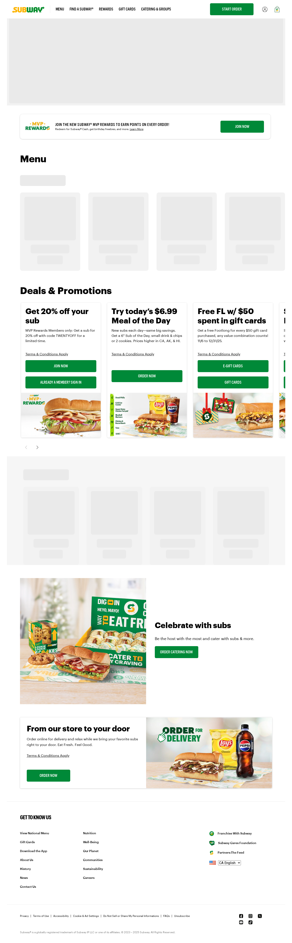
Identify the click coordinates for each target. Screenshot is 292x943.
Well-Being (91, 842)
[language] (229, 862)
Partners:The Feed (226, 852)
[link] (31, 9)
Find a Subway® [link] (81, 9)
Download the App (33, 851)
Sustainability (93, 869)
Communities (93, 860)
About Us (26, 860)
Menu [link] (60, 9)
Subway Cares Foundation (232, 843)
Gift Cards (233, 382)
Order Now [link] (48, 775)
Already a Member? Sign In (61, 382)
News (24, 877)
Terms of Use (41, 916)
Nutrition (89, 833)
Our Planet (90, 851)
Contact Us (28, 886)
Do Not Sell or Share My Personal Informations (131, 916)
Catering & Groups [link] (156, 9)
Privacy (24, 916)
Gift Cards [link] (127, 9)
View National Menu (34, 833)
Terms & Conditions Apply (46, 354)
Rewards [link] (106, 9)
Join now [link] (242, 127)
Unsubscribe (182, 916)
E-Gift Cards (233, 366)
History (25, 869)
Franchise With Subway (230, 833)
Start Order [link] (232, 9)
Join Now (61, 366)
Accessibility (61, 916)
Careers (89, 877)
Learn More (136, 129)
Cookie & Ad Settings (86, 916)
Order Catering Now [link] (176, 652)
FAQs (166, 916)
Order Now (147, 376)
